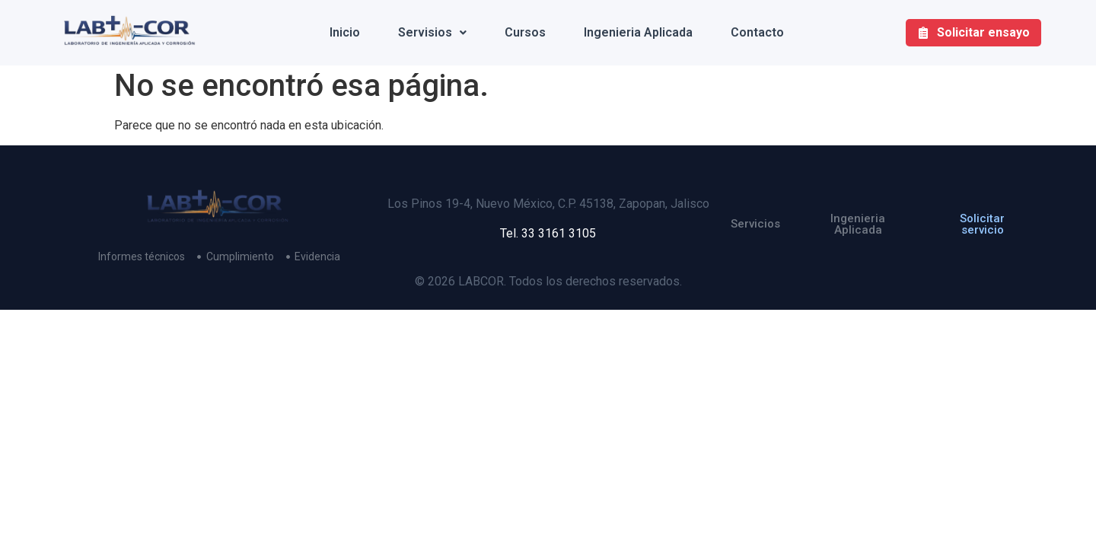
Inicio (345, 32)
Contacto (757, 32)
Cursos (525, 32)
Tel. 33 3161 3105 (548, 233)
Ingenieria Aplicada (638, 32)
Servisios (432, 32)
